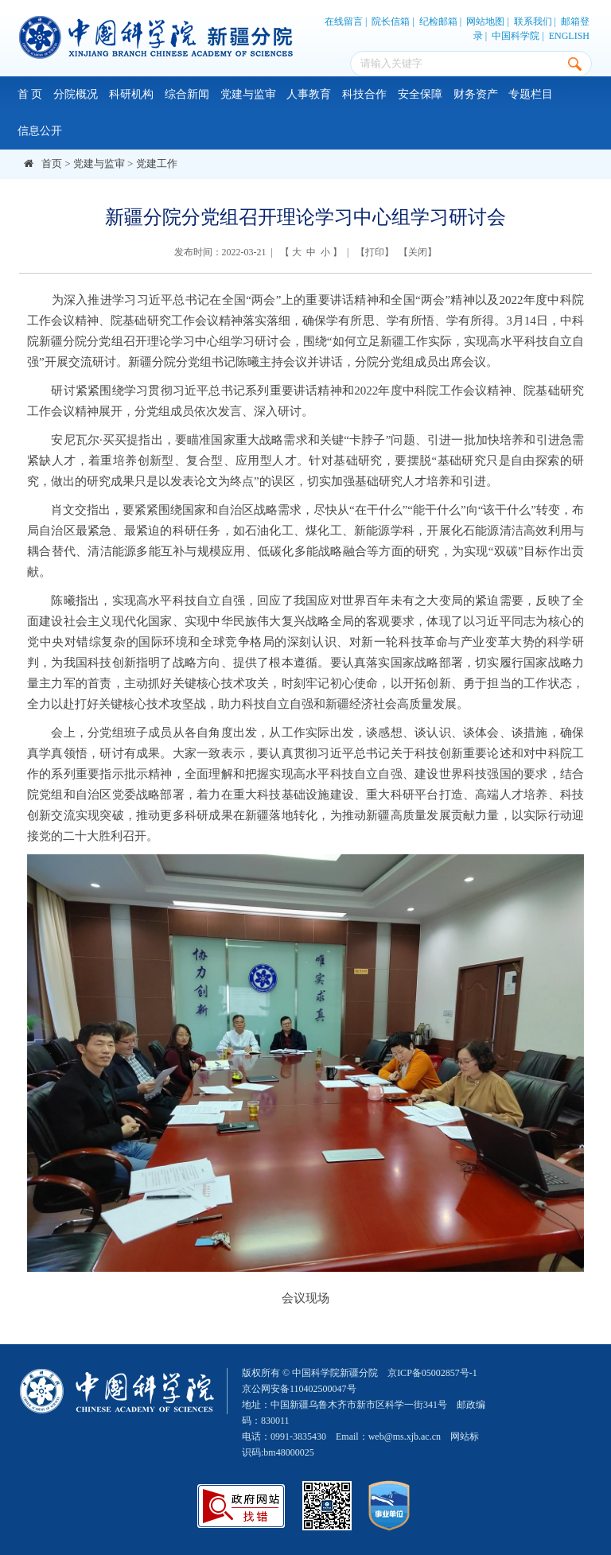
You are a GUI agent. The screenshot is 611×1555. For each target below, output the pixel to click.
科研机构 (131, 94)
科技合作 (364, 94)
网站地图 (485, 21)
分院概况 (75, 94)
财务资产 (475, 94)
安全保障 (420, 94)
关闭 (417, 252)
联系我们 (533, 21)
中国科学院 (515, 35)
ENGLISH (569, 35)
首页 (51, 163)
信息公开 (40, 131)
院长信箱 (391, 21)
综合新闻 (187, 94)
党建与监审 (248, 94)
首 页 (30, 94)
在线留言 (344, 21)
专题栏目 (530, 94)
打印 (374, 252)
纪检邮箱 (438, 21)
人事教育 (308, 94)
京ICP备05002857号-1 (432, 1372)
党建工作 (156, 163)
